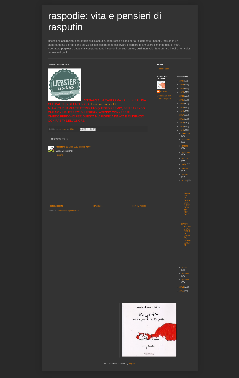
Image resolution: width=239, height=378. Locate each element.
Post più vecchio (139, 206)
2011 (182, 291)
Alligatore (60, 147)
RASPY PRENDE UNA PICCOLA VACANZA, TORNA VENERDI (186, 234)
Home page (97, 206)
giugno (185, 168)
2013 (182, 130)
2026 (182, 81)
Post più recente (56, 206)
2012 (182, 287)
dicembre (186, 133)
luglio (184, 164)
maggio (185, 174)
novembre (186, 140)
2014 (182, 126)
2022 (182, 96)
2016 (182, 119)
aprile (184, 180)
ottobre (185, 146)
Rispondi (60, 155)
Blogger (132, 364)
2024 (182, 88)
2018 (182, 111)
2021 (182, 100)
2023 (182, 92)
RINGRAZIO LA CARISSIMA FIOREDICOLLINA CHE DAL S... (186, 203)
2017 (182, 115)
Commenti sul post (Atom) (68, 210)
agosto (185, 158)
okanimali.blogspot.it (103, 104)
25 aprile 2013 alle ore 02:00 (78, 147)
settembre (186, 152)
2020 (182, 103)
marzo (184, 267)
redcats (163, 91)
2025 (182, 84)
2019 (182, 107)
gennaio (185, 280)
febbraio (185, 274)
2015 (182, 123)
